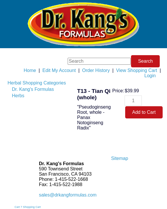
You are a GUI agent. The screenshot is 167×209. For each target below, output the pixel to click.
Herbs (18, 95)
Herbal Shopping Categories (37, 82)
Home (30, 70)
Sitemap (119, 158)
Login (150, 75)
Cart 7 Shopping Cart (28, 206)
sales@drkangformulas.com (68, 194)
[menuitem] (36, 83)
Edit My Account (59, 70)
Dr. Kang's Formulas (33, 89)
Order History (96, 70)
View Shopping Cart (136, 70)
